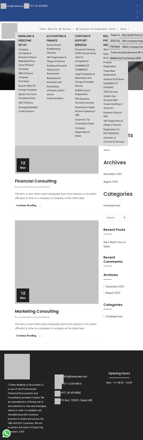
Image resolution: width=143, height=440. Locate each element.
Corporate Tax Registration (93, 29)
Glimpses (44, 35)
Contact (72, 35)
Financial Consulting (36, 181)
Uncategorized (111, 205)
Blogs (125, 29)
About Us (52, 29)
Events (114, 29)
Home (43, 29)
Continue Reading (25, 205)
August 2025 (110, 181)
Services (68, 29)
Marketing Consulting (37, 311)
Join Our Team (58, 35)
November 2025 (112, 174)
